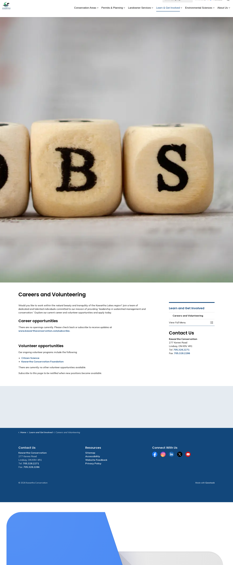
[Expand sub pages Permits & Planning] (124, 13)
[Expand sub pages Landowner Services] (152, 13)
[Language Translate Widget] (177, 4)
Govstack (210, 483)
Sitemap (90, 452)
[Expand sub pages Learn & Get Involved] (181, 13)
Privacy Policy (93, 463)
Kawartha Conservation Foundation (42, 361)
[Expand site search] (228, 4)
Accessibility (92, 456)
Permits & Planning (112, 12)
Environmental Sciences (198, 12)
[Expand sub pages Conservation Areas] (97, 13)
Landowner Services (139, 12)
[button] (189, 322)
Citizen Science (30, 357)
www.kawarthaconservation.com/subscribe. (44, 330)
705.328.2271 (181, 349)
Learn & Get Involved (168, 12)
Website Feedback (96, 459)
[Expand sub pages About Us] (229, 13)
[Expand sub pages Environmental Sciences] (213, 13)
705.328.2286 (182, 353)
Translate (214, 4)
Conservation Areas (85, 12)
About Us (222, 12)
